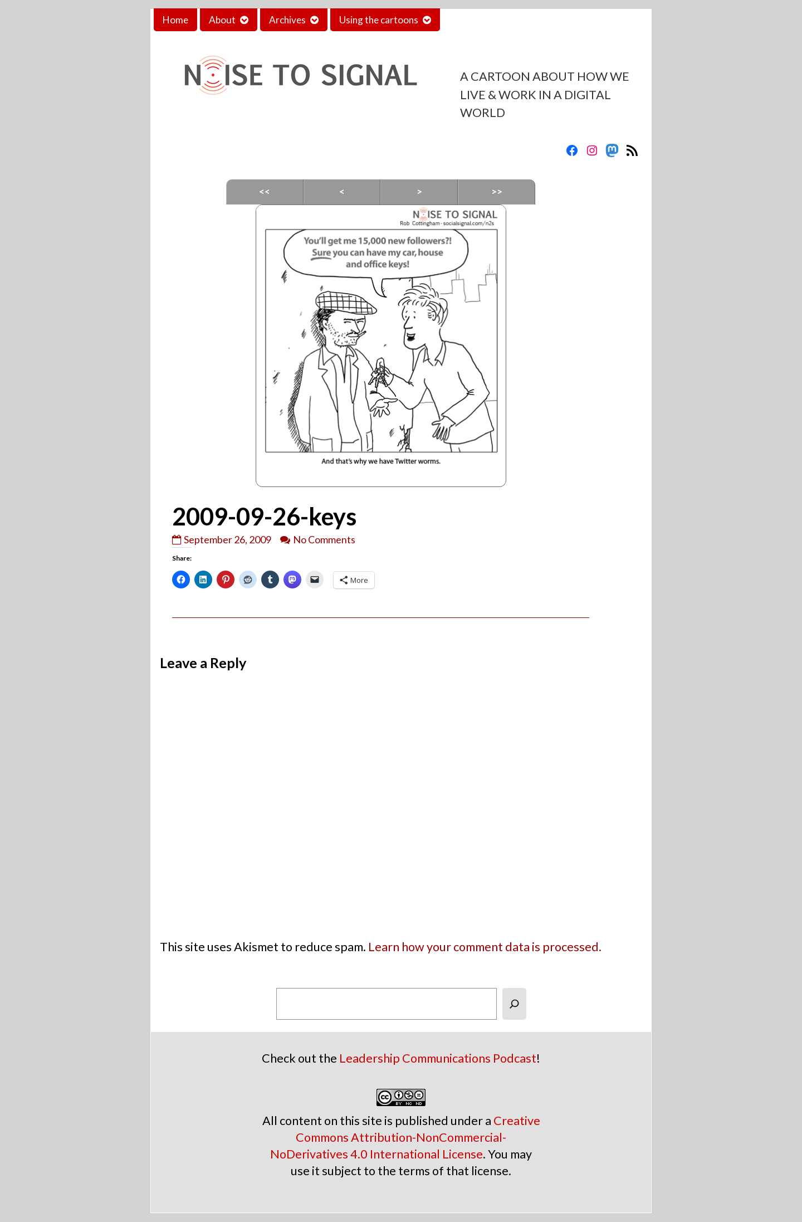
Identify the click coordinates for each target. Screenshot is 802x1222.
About (222, 20)
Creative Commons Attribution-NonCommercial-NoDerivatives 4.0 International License (405, 1137)
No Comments (324, 539)
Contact (466, 20)
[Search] (514, 1004)
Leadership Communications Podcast (437, 1058)
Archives (287, 20)
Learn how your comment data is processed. (485, 946)
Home (175, 20)
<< (264, 191)
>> (496, 191)
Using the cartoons (378, 20)
